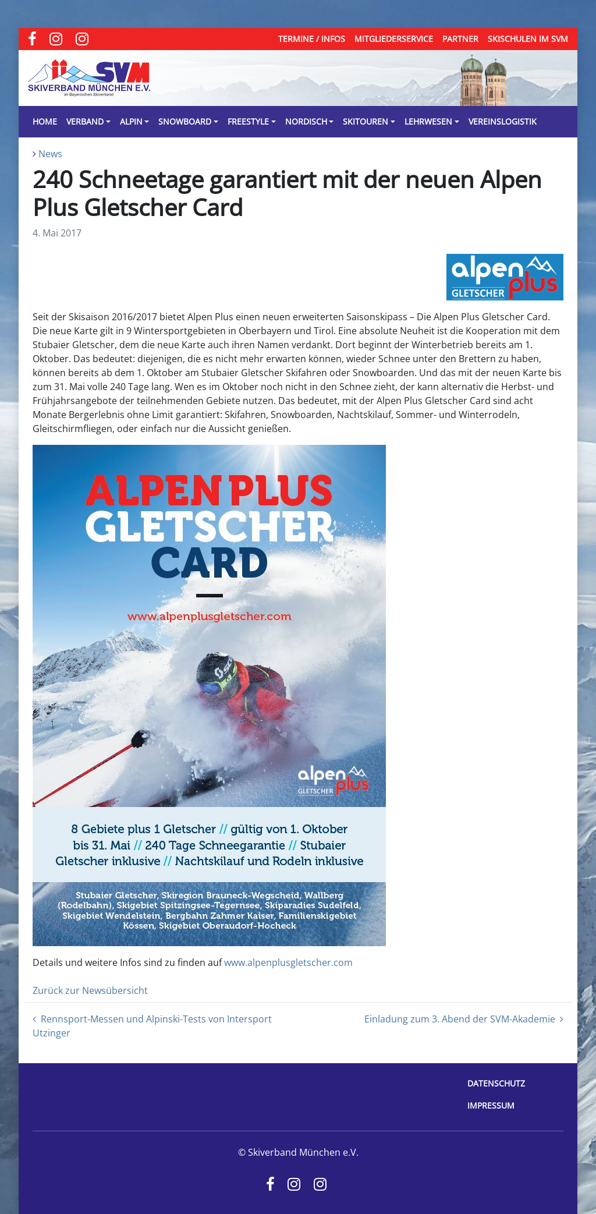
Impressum (491, 1105)
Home (45, 121)
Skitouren (365, 121)
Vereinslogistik (503, 121)
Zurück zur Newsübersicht (90, 990)
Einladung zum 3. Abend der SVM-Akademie (463, 1019)
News (50, 153)
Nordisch (306, 121)
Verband (85, 121)
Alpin (131, 121)
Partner (460, 38)
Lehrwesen (428, 121)
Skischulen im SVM (528, 38)
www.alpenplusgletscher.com (288, 962)
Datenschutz (496, 1083)
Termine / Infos (311, 38)
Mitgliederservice (393, 38)
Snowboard (184, 121)
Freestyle (248, 121)
